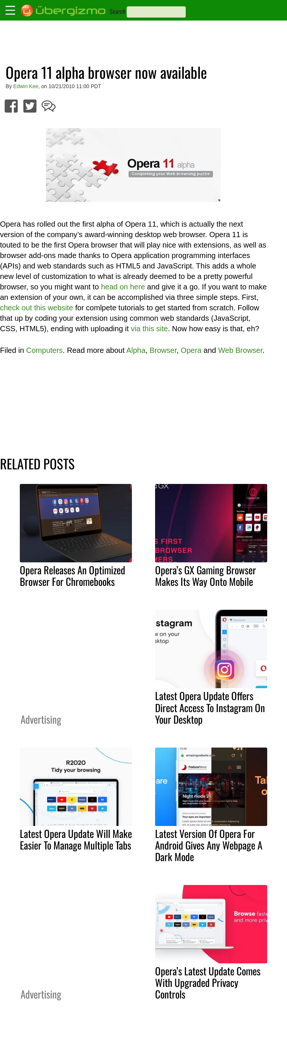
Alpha (135, 350)
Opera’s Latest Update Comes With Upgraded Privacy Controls (207, 982)
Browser (162, 350)
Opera (191, 350)
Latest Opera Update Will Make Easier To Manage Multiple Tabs (76, 839)
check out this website (36, 308)
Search (117, 11)
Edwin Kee (25, 86)
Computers (44, 350)
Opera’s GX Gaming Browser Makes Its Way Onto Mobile (205, 575)
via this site (149, 328)
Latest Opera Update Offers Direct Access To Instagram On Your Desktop (210, 707)
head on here (123, 287)
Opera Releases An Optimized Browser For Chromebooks (72, 575)
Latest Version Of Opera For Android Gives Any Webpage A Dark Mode (208, 845)
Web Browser (240, 350)
